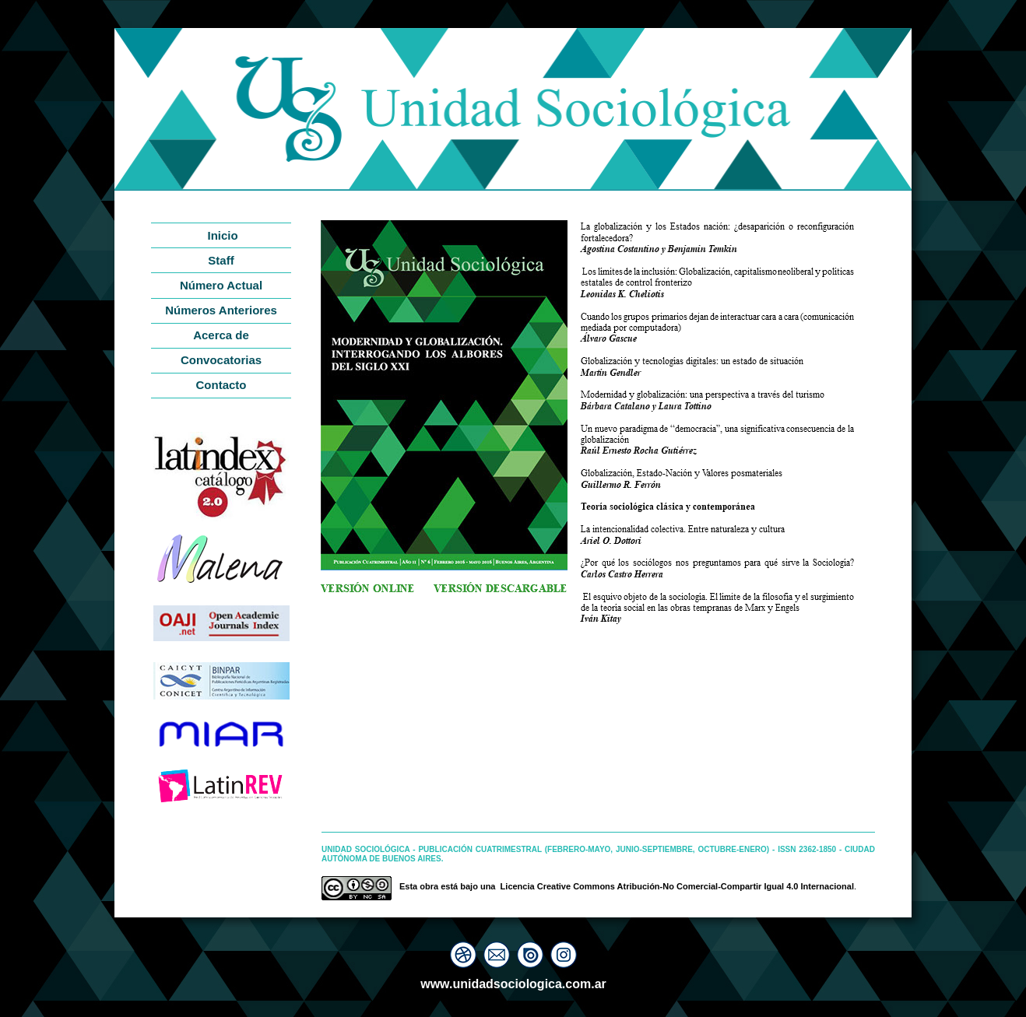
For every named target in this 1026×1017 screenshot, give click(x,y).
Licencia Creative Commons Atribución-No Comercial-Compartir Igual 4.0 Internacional (677, 886)
